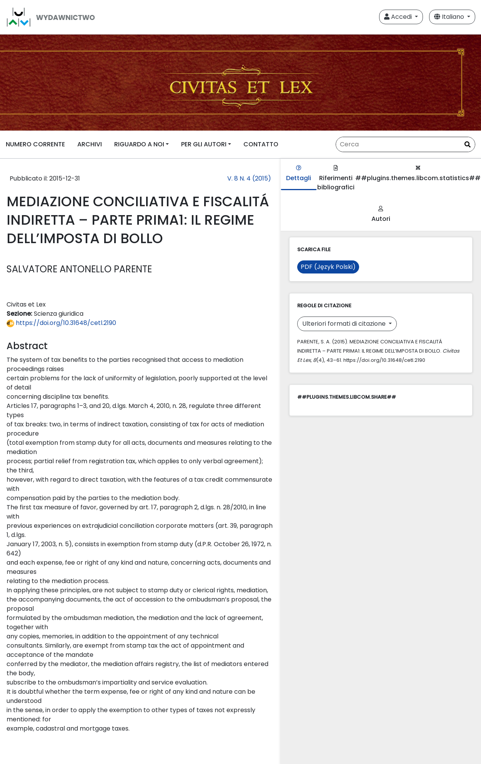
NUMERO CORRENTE (35, 144)
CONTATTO (260, 144)
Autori (380, 214)
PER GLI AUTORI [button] (203, 144)
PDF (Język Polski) (328, 266)
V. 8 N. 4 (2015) (249, 178)
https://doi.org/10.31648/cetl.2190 (61, 322)
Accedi (398, 16)
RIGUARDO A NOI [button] (139, 144)
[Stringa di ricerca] (405, 144)
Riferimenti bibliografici (336, 178)
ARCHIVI (89, 144)
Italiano (450, 16)
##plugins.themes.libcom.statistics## (418, 173)
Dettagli (298, 173)
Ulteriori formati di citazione (344, 323)
